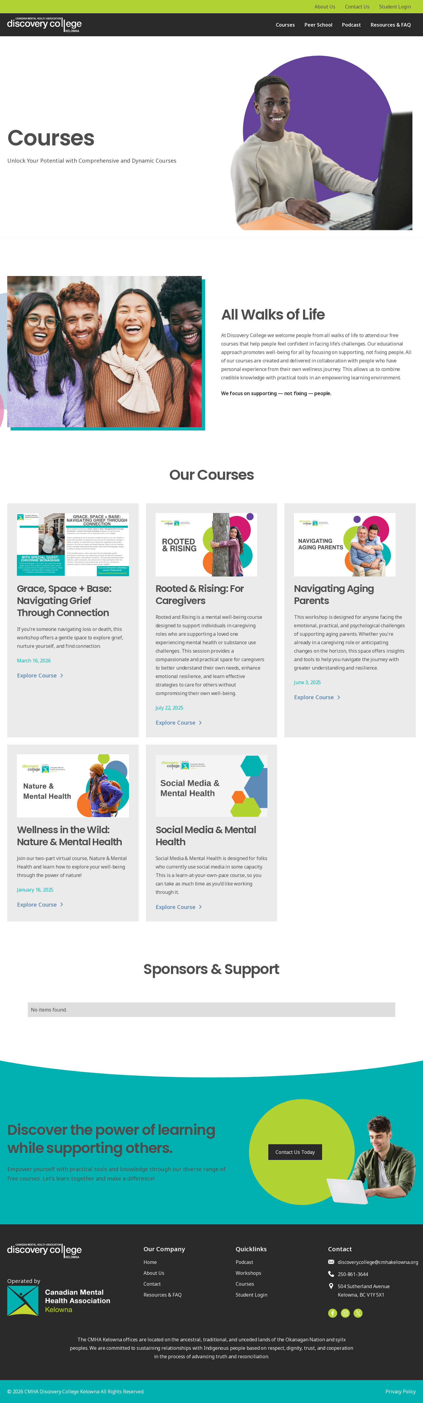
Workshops (248, 1273)
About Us (154, 1273)
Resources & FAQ (391, 24)
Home (150, 1262)
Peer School (318, 24)
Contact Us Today (295, 1152)
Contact (152, 1284)
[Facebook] (358, 1313)
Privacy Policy (401, 1391)
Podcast (351, 24)
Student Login (251, 1294)
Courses (285, 24)
